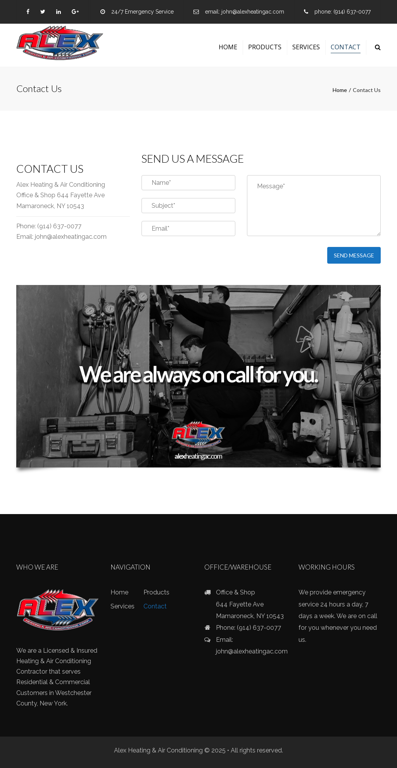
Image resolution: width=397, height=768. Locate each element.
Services (306, 47)
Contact (346, 47)
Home (228, 47)
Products (264, 47)
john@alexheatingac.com (252, 12)
